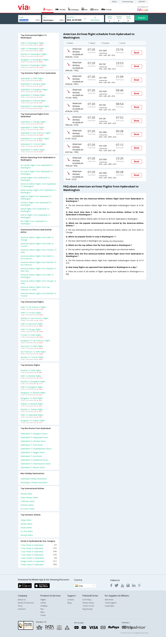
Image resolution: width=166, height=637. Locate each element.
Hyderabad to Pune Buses (32, 445)
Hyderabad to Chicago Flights (33, 122)
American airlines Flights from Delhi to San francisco (37, 257)
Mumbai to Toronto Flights (32, 357)
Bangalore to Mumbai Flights (33, 392)
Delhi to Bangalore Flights (32, 387)
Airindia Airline (26, 493)
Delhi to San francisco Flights (33, 307)
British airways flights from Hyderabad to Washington (38, 191)
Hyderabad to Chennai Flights (33, 100)
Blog (69, 602)
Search (141, 17)
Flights (43, 599)
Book (136, 53)
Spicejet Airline (27, 535)
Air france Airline (28, 509)
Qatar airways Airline (29, 497)
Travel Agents (110, 602)
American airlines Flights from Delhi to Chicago (37, 238)
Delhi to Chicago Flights (31, 329)
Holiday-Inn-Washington (113, 241)
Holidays (44, 606)
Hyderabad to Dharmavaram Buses (36, 463)
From (21, 17)
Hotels (43, 602)
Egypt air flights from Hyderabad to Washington (36, 197)
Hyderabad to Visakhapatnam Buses (36, 448)
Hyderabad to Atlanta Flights (33, 149)
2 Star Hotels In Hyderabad (39, 551)
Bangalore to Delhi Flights (32, 398)
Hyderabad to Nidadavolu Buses (34, 460)
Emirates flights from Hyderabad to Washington (36, 203)
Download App (127, 2)
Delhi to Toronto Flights (31, 312)
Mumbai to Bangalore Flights (33, 381)
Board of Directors (26, 602)
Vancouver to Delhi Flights (32, 346)
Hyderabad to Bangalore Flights (34, 89)
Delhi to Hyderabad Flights (32, 415)
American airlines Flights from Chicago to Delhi (38, 282)
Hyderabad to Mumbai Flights (33, 84)
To (44, 17)
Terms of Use (88, 606)
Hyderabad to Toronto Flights (33, 144)
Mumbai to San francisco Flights (35, 318)
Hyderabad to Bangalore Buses (34, 433)
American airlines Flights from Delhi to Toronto (37, 244)
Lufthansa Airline (28, 501)
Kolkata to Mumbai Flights (32, 404)
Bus (42, 609)
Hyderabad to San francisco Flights (36, 133)
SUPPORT (141, 2)
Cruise (43, 615)
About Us (22, 599)
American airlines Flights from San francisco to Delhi (35, 288)
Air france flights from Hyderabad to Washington (37, 172)
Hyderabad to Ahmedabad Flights (35, 106)
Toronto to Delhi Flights (31, 335)
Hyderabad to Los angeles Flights (35, 138)
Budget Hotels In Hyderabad (39, 561)
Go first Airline (27, 531)
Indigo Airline (26, 520)
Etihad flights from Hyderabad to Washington (35, 209)
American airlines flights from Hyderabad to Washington (38, 185)
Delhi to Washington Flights (32, 43)
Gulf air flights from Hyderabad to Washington (35, 216)
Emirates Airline (27, 505)
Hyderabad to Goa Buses (31, 456)
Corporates (109, 606)
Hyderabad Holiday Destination (34, 478)
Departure (70, 17)
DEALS (114, 2)
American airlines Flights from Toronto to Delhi (38, 251)
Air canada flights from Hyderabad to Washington (37, 166)
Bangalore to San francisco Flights (35, 340)
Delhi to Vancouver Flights (32, 324)
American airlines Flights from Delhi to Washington (37, 275)
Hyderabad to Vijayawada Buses (34, 437)
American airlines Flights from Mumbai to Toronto (38, 294)
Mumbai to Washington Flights (34, 54)
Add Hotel (109, 599)
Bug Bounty (87, 609)
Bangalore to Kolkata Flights (33, 420)
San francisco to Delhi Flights (33, 351)
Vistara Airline (26, 527)
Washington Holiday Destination (34, 482)
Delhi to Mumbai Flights (31, 376)
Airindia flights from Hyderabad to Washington (35, 178)
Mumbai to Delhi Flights (31, 370)
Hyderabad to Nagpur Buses (33, 452)
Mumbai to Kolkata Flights (32, 409)
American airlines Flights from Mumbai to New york (38, 269)
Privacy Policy (88, 602)
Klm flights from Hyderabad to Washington (34, 222)
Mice (42, 612)
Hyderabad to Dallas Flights (32, 127)
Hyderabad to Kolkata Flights (33, 95)
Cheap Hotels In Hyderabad (39, 564)
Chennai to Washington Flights (34, 65)
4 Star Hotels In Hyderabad (39, 545)
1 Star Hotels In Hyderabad (39, 555)
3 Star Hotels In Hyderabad (39, 548)
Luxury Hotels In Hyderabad (39, 558)
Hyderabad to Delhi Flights (32, 78)
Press (20, 606)
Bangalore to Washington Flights (35, 59)
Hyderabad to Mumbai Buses (33, 441)
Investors (22, 609)
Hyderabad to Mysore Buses (33, 467)
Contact (70, 599)
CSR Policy (86, 599)
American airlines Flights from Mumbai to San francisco (38, 263)
